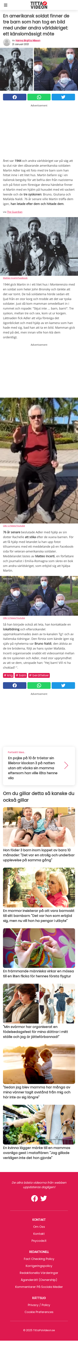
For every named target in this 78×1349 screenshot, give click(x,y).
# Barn (21, 675)
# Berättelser (39, 675)
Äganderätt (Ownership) (39, 1280)
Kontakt (39, 1234)
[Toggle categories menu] (5, 5)
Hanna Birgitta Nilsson (28, 40)
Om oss (39, 1227)
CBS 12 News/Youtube (14, 525)
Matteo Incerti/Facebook (15, 277)
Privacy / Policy (39, 1305)
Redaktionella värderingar (39, 1273)
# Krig (8, 675)
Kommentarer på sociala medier (39, 1287)
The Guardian (14, 211)
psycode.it (39, 1241)
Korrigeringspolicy (39, 1266)
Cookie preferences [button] (39, 1312)
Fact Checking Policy (39, 1259)
